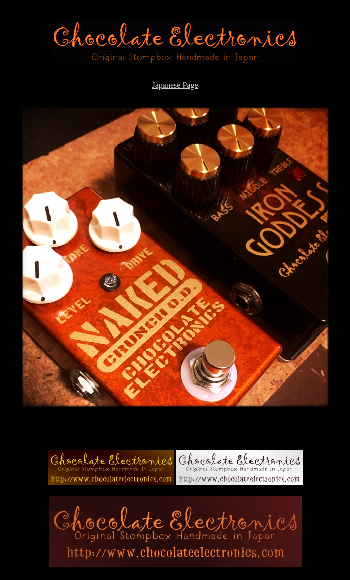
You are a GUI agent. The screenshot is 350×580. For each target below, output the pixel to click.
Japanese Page (175, 85)
